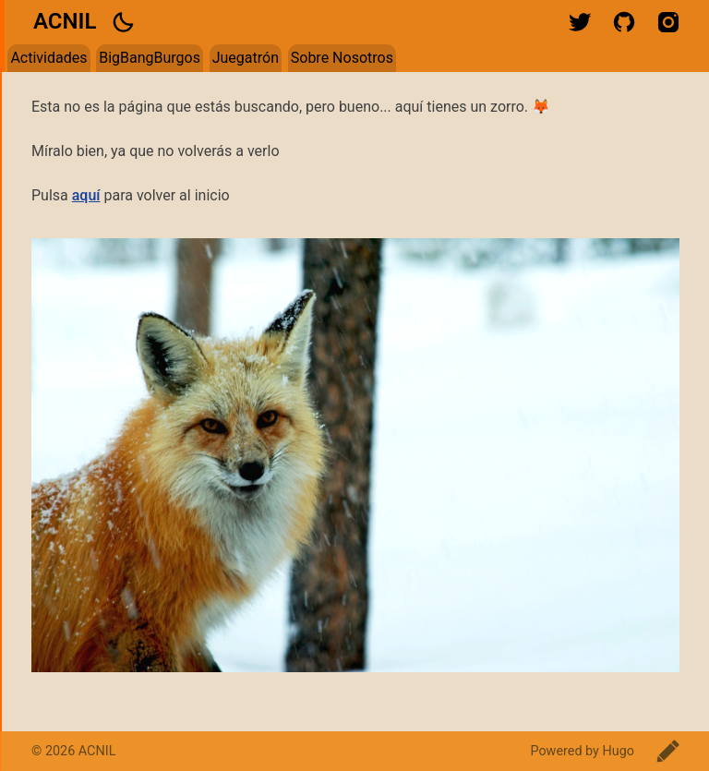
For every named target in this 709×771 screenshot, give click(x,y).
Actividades (48, 57)
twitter (580, 22)
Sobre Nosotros (342, 57)
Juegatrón (245, 57)
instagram (668, 22)
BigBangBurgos (149, 57)
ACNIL (64, 21)
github (624, 22)
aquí (86, 195)
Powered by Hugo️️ (582, 751)
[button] (123, 22)
